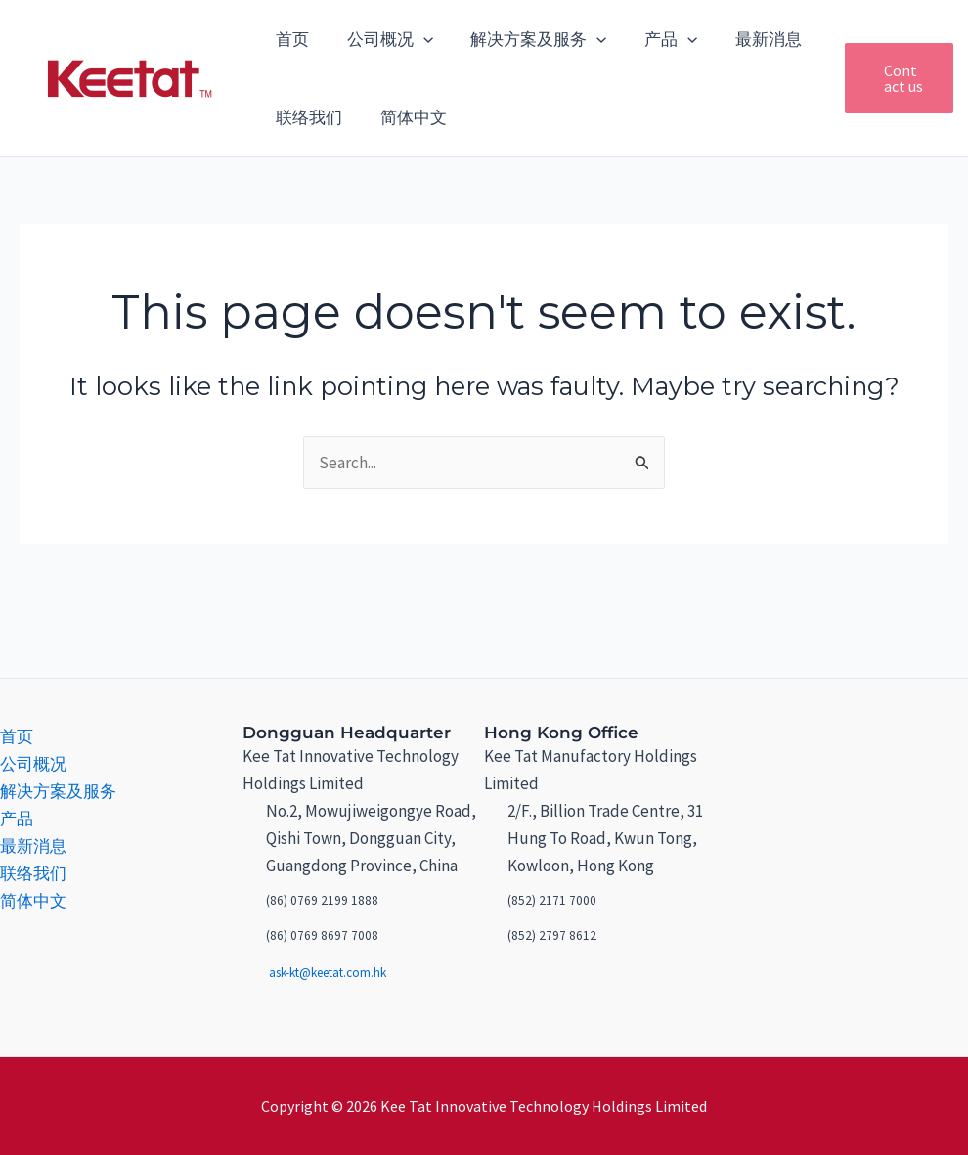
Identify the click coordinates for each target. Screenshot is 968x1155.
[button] (887, 78)
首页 (290, 39)
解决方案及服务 (527, 39)
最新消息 (749, 39)
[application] (416, 39)
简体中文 (407, 117)
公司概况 (383, 39)
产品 (655, 39)
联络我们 (307, 117)
